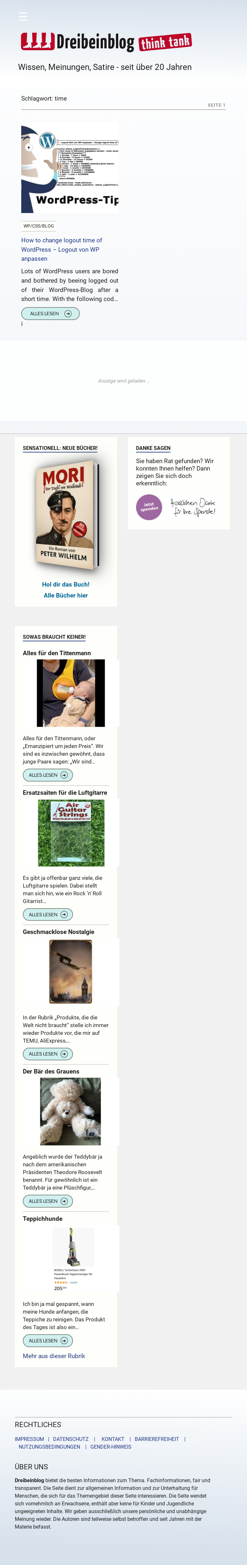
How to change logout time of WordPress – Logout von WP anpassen (61, 250)
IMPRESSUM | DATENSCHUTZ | (56, 1439)
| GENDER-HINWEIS (106, 1447)
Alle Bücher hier (66, 595)
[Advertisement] (123, 381)
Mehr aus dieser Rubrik (54, 1356)
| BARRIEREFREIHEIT (152, 1439)
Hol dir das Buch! (65, 584)
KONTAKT (111, 1439)
